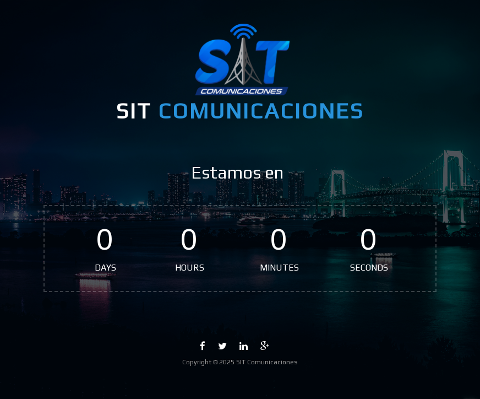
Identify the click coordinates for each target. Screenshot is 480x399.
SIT (240, 110)
